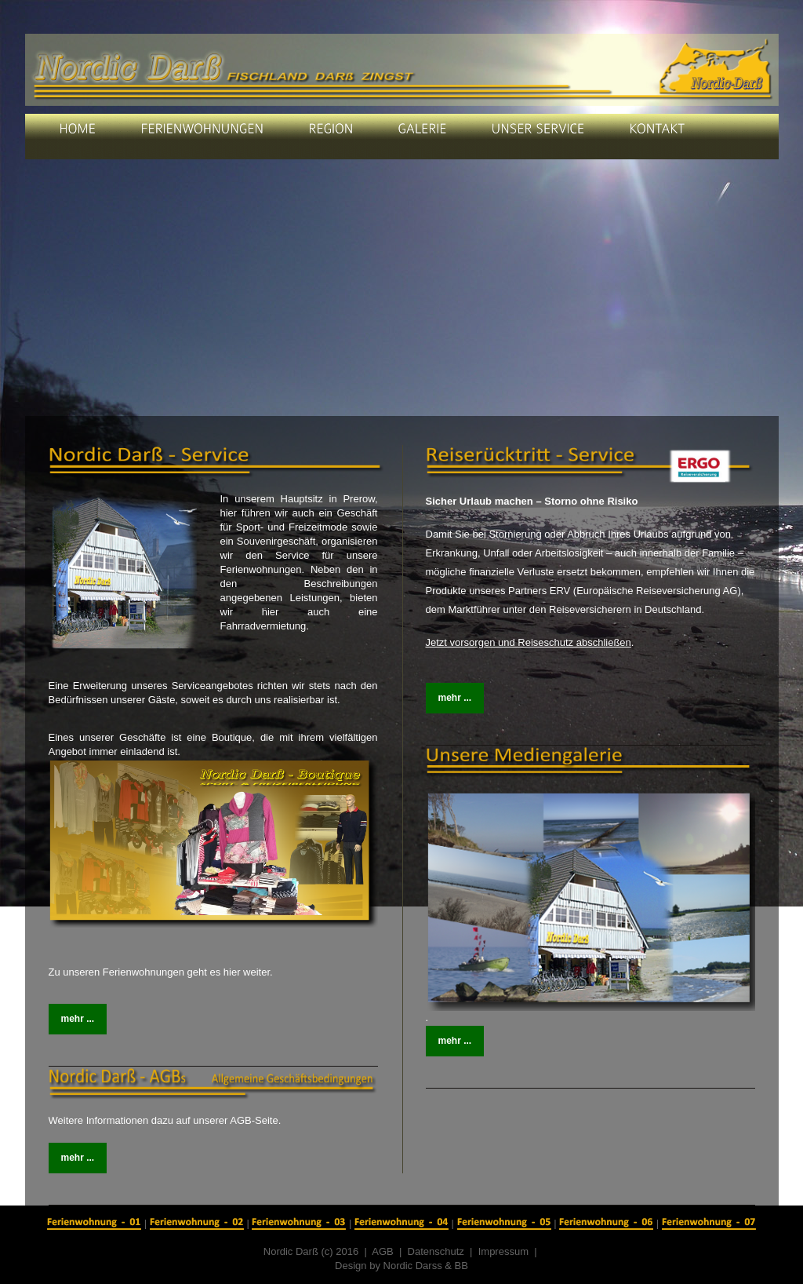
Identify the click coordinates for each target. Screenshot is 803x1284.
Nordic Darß (290, 1251)
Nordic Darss (412, 1265)
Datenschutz (436, 1251)
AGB (385, 1251)
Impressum (503, 1251)
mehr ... (78, 1018)
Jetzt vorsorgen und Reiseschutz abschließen (528, 642)
